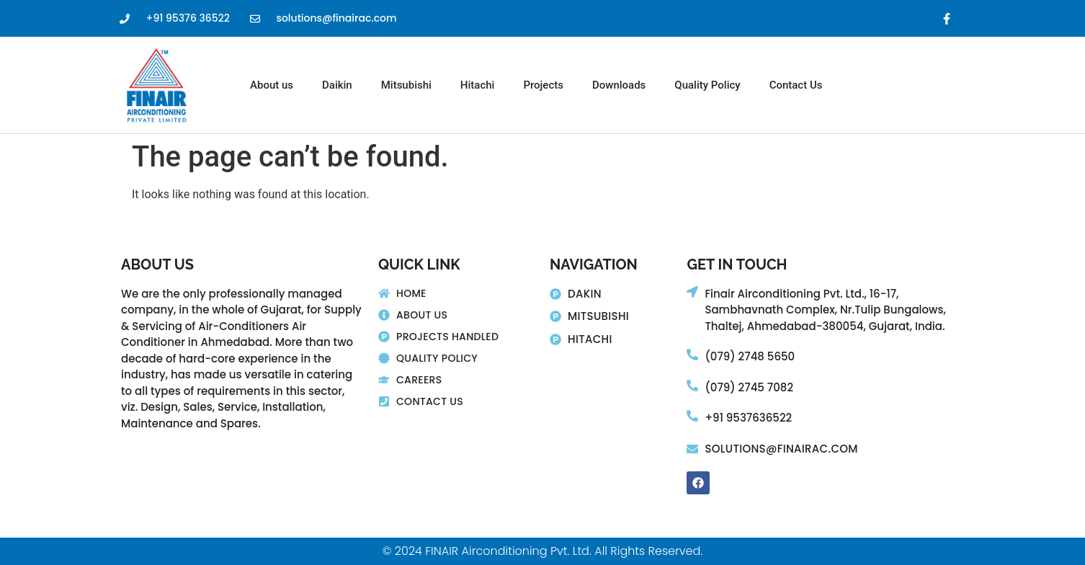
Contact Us (796, 85)
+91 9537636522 (748, 417)
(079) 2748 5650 (750, 356)
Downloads (619, 85)
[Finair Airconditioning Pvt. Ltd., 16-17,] (692, 292)
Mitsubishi (406, 85)
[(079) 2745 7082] (692, 385)
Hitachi (477, 85)
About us (271, 85)
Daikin (337, 85)
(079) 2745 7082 (749, 387)
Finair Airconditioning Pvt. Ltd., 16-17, (801, 293)
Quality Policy (707, 85)
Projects (543, 85)
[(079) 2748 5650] (692, 354)
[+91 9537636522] (692, 416)
